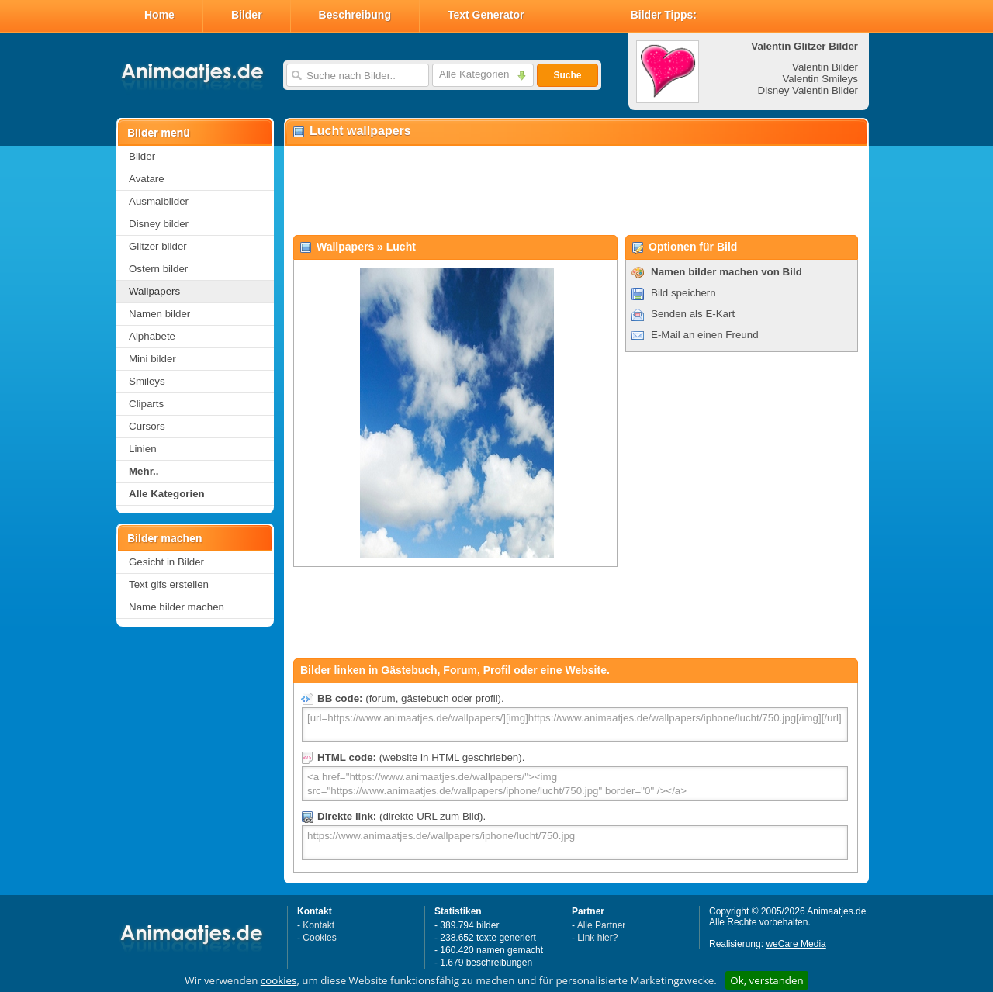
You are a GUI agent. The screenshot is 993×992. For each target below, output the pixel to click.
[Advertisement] (575, 191)
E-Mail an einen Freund (705, 334)
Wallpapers (154, 291)
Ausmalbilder (159, 201)
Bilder (246, 15)
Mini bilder (152, 359)
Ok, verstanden (766, 980)
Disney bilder (159, 224)
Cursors (147, 426)
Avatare (146, 179)
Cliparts (146, 404)
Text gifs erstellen (169, 584)
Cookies (319, 937)
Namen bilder (159, 314)
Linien (143, 449)
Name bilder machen (176, 607)
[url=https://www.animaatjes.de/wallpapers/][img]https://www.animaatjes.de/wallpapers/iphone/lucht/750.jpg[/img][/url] (575, 724)
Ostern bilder (158, 269)
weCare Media (795, 943)
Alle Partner (601, 925)
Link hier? (597, 937)
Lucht (401, 246)
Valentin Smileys (820, 79)
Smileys (147, 381)
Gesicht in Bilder (166, 562)
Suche (567, 75)
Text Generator (486, 15)
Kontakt (318, 925)
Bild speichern (683, 293)
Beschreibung (355, 15)
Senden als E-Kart (693, 314)
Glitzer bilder (158, 246)
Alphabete (152, 336)
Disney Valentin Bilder (808, 90)
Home (159, 15)
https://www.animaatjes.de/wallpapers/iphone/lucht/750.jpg (575, 842)
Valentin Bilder (825, 67)
